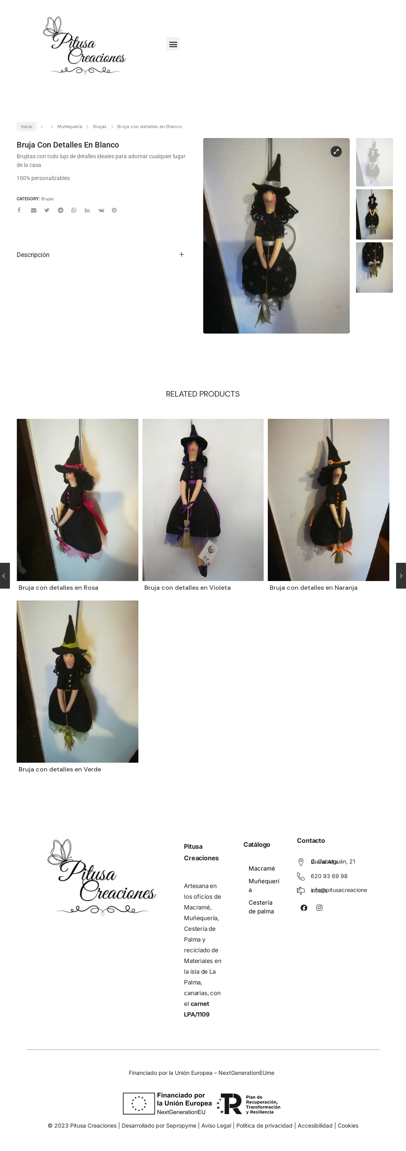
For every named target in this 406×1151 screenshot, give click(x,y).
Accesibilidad (315, 1125)
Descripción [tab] (33, 255)
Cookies (348, 1125)
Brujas (100, 126)
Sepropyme (182, 1125)
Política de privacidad (264, 1125)
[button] (173, 43)
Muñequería (69, 126)
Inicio (26, 126)
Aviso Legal (216, 1125)
